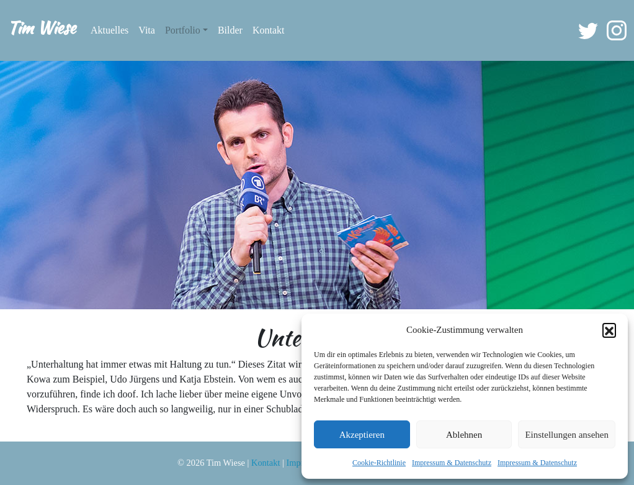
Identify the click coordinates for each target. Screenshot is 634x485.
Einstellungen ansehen (567, 435)
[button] (609, 330)
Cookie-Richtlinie (379, 462)
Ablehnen (464, 435)
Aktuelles (109, 30)
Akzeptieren (362, 435)
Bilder (230, 30)
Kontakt (268, 30)
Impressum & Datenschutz (451, 462)
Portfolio (182, 30)
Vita (146, 30)
